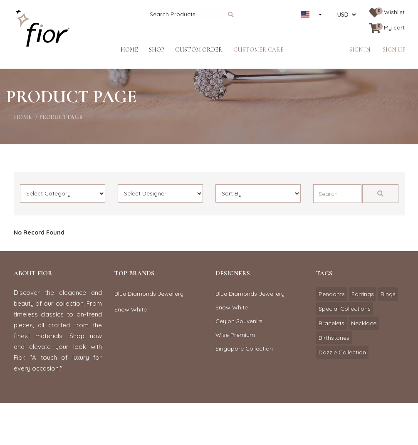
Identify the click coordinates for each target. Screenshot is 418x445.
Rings (388, 294)
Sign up (394, 49)
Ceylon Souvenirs (238, 321)
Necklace (363, 323)
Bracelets (331, 323)
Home (129, 49)
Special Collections (345, 308)
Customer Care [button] (258, 49)
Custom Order (199, 49)
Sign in (359, 49)
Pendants (332, 294)
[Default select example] (62, 193)
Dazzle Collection (342, 352)
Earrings (362, 294)
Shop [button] (156, 49)
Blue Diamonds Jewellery (148, 293)
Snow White (130, 309)
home (23, 117)
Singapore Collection (244, 348)
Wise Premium (235, 335)
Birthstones (334, 337)
